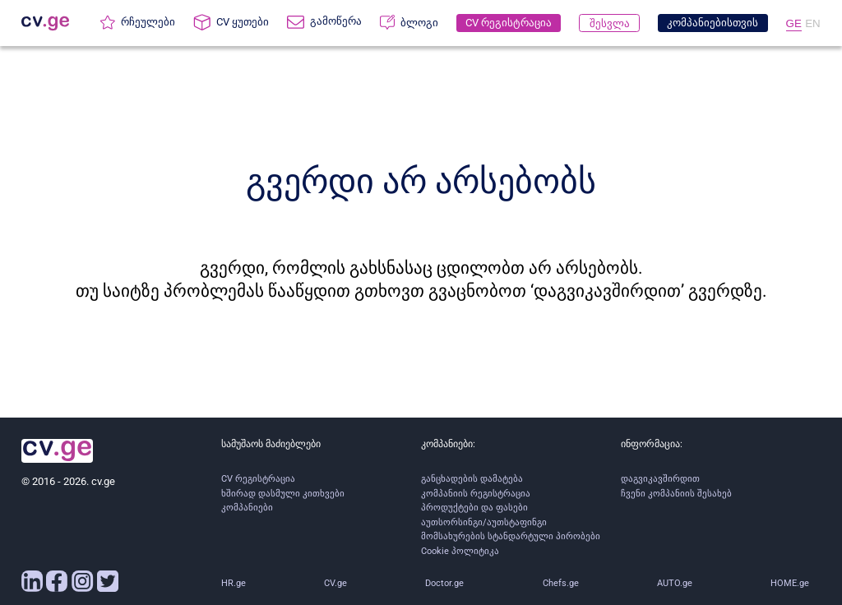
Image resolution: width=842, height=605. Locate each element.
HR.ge (233, 583)
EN (813, 23)
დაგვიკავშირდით (660, 478)
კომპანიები (247, 507)
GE (794, 23)
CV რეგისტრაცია (258, 478)
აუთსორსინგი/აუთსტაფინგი (484, 522)
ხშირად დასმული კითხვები (283, 493)
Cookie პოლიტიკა (460, 551)
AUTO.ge (674, 583)
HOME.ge (789, 583)
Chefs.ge (561, 583)
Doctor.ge (444, 583)
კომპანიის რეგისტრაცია (475, 493)
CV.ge (335, 583)
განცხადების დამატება (472, 478)
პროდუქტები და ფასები (474, 507)
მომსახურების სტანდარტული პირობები (510, 536)
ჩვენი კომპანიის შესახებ (676, 493)
